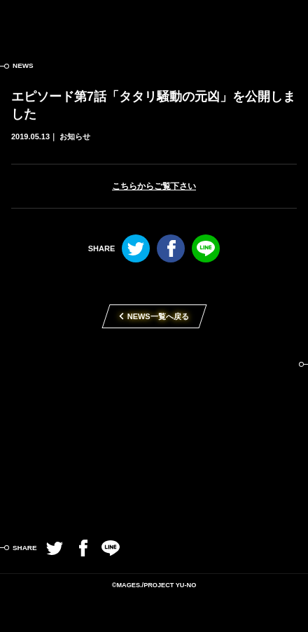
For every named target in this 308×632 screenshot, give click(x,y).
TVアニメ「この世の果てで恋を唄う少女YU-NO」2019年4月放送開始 (154, 434)
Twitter (136, 248)
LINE (206, 248)
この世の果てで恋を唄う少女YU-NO (154, 21)
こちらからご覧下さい (154, 186)
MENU (287, 21)
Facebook (171, 248)
